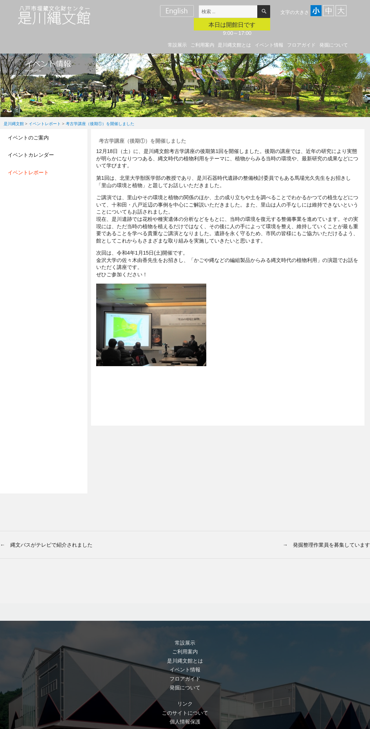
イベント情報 (269, 45)
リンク (185, 704)
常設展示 (177, 45)
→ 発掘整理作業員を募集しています (326, 545)
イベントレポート (28, 172)
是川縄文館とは (234, 45)
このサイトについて (185, 713)
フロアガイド (301, 45)
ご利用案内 (202, 45)
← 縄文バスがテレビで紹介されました (46, 545)
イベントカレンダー (31, 155)
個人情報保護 (185, 722)
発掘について (333, 45)
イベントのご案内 (28, 138)
